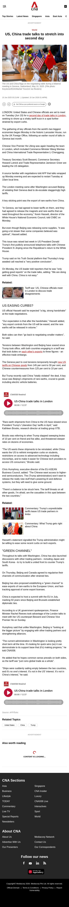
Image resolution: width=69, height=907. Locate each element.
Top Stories (7, 16)
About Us (7, 837)
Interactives (40, 806)
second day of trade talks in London (47, 115)
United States (9, 725)
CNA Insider (40, 791)
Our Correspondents (44, 847)
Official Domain (13, 888)
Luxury (37, 796)
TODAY (6, 801)
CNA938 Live (41, 801)
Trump (33, 725)
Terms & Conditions (31, 888)
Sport (37, 811)
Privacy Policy (48, 888)
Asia (47, 16)
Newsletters (8, 821)
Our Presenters (10, 847)
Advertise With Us (11, 842)
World (34, 30)
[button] (29, 104)
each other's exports (32, 351)
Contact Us (40, 842)
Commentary (8, 806)
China (22, 725)
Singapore (37, 16)
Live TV (6, 811)
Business (7, 791)
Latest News (22, 16)
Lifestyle (6, 796)
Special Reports (10, 816)
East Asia (57, 16)
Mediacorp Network (44, 837)
